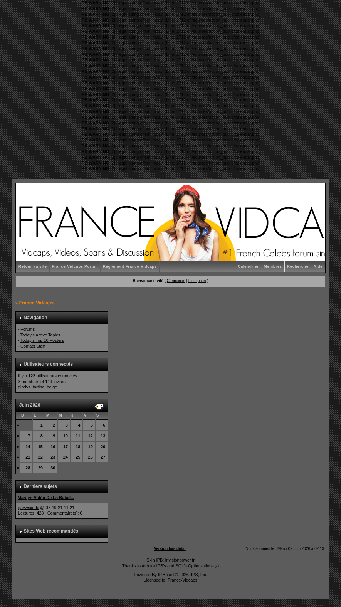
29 (40, 468)
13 (103, 436)
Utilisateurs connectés (48, 364)
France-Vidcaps (36, 303)
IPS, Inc (198, 574)
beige (52, 387)
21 (27, 457)
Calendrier (248, 266)
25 (78, 457)
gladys (24, 387)
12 (90, 436)
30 (52, 468)
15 (40, 446)
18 (78, 446)
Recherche (298, 266)
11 (78, 436)
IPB (159, 560)
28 (27, 468)
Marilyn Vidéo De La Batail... (46, 497)
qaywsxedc (28, 507)
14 (27, 446)
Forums (27, 329)
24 (65, 457)
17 (65, 446)
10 (65, 436)
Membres (273, 266)
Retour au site (32, 266)
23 (52, 457)
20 (103, 446)
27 (103, 457)
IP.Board (166, 574)
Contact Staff (32, 346)
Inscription (197, 281)
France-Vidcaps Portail (75, 266)
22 (40, 457)
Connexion (176, 281)
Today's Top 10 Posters (42, 340)
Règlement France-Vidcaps (130, 266)
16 (52, 446)
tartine (39, 387)
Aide (318, 266)
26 (90, 457)
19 (90, 446)
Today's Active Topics (40, 335)
